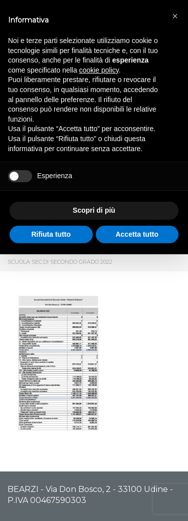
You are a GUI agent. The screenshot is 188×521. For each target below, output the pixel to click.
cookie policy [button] (99, 70)
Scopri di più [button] (94, 210)
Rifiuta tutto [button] (51, 234)
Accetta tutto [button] (136, 234)
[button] (175, 16)
